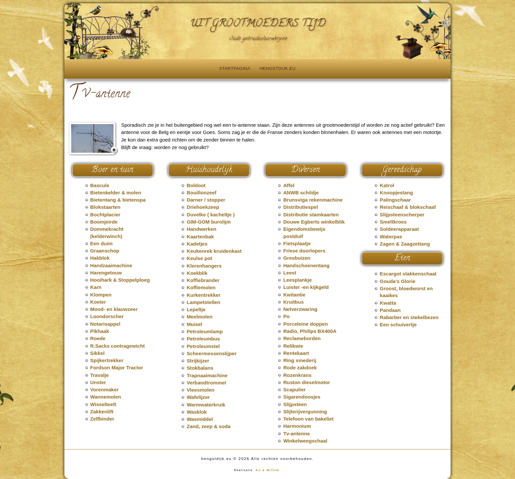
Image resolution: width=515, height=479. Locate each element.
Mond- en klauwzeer (114, 309)
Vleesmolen (200, 390)
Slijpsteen (295, 404)
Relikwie (293, 346)
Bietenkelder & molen (115, 192)
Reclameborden (302, 338)
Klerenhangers (204, 266)
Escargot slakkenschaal (408, 273)
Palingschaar (395, 200)
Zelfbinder (102, 419)
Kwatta (388, 303)
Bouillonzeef (201, 192)
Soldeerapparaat (399, 229)
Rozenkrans (297, 375)
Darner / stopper (206, 200)
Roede (97, 338)
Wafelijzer (198, 397)
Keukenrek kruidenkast (214, 251)
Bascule (99, 185)
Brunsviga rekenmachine (313, 200)
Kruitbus (293, 302)
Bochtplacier (105, 214)
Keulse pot (199, 258)
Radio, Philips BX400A (309, 331)
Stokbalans (200, 368)
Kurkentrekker (203, 295)
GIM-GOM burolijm (209, 222)
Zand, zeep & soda (208, 426)
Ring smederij (299, 360)
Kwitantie (294, 294)
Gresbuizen (296, 258)
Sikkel (97, 353)
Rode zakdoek (300, 367)
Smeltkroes (393, 222)
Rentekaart (296, 353)
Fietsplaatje (297, 243)
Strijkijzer (198, 360)
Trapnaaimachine (207, 375)
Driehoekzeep (203, 207)
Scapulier (294, 389)
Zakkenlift (102, 411)
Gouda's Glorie (397, 281)
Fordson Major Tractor (116, 367)
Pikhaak (99, 331)
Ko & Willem (268, 470)
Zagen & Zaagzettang (405, 244)
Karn (96, 287)
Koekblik (197, 273)
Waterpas (391, 236)
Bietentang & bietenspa (118, 200)
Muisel (194, 324)
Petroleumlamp (205, 331)
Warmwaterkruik (206, 404)
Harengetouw (106, 272)
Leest (289, 272)
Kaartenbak (200, 236)
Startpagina (234, 68)
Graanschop (105, 250)
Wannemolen (105, 397)
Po (286, 316)
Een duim (101, 243)
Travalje (99, 375)
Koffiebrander (203, 280)
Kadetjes (197, 244)
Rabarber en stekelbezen (409, 317)
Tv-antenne (296, 433)
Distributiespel (300, 207)
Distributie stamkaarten (311, 214)
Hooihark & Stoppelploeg (120, 280)
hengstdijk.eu (277, 68)
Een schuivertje (398, 324)
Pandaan (390, 310)
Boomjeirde (104, 222)
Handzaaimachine (111, 265)
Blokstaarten (105, 207)
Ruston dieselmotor (306, 382)
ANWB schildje (301, 192)
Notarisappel (105, 324)
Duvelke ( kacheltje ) (211, 214)
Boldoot (196, 185)
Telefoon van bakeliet (308, 419)
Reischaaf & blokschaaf (408, 207)
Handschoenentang (306, 265)
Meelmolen (200, 316)
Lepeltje (196, 309)
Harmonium (297, 426)
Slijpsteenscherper (402, 214)
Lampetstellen (203, 302)
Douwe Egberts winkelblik (314, 222)
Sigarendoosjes (301, 397)
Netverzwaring (300, 309)
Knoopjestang (396, 192)
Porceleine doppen (305, 324)
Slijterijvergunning (305, 411)
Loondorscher (107, 316)
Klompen (101, 294)
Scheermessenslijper (211, 353)
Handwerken (201, 229)
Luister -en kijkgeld (305, 287)
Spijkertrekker (106, 360)
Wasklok (197, 412)
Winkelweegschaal (305, 441)
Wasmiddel (200, 419)
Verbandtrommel (206, 382)
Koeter (98, 302)
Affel (288, 185)
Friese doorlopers (304, 250)
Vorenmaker (104, 389)
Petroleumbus (203, 338)
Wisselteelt (103, 404)
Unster (98, 382)
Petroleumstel (203, 346)
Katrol (387, 185)
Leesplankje (297, 280)
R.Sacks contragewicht (117, 346)
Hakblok (100, 258)
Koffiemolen (201, 287)
